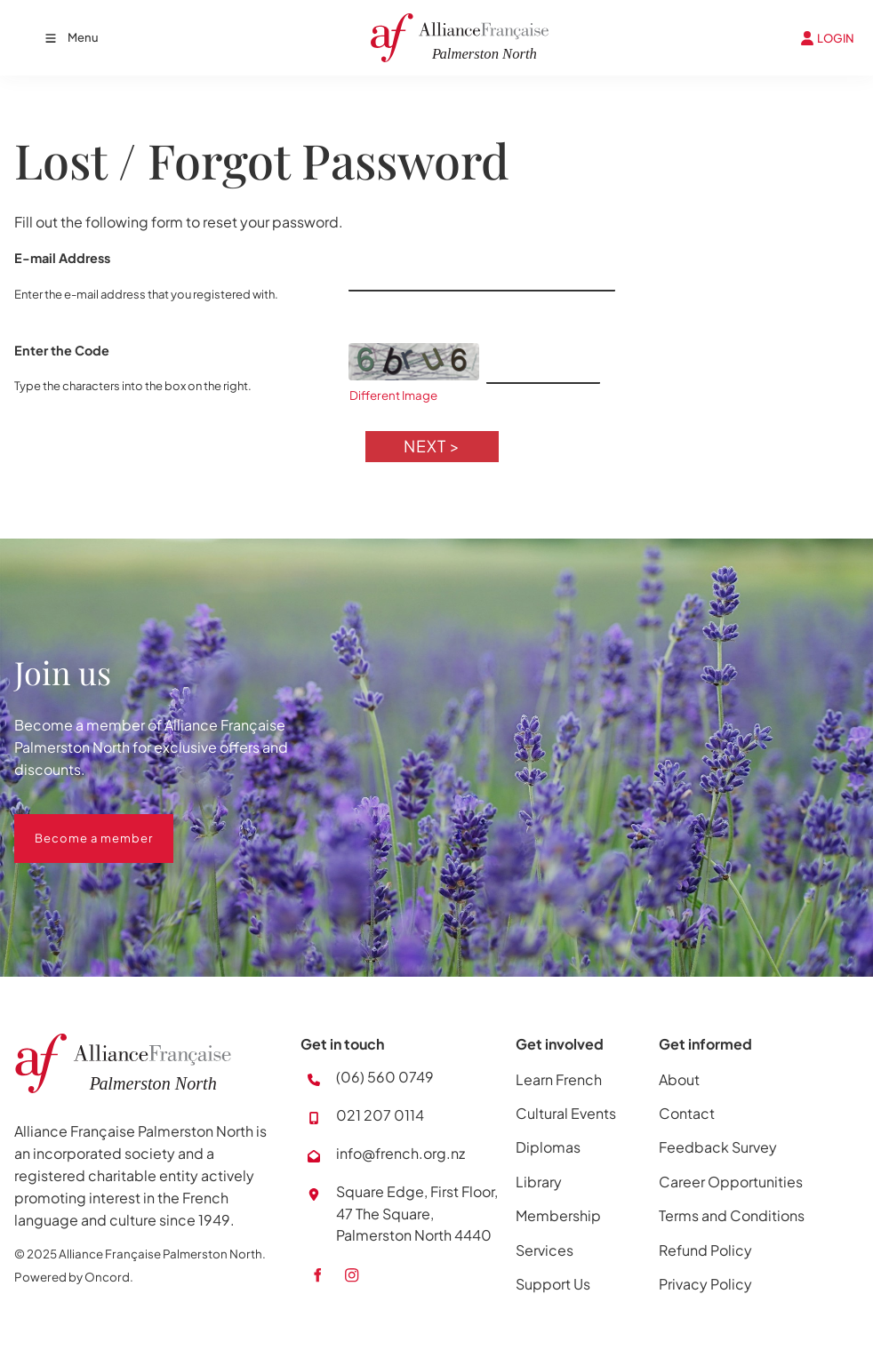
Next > (432, 445)
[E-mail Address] (481, 269)
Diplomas (548, 1147)
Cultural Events (566, 1113)
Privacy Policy (705, 1283)
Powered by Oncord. (73, 1276)
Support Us (553, 1283)
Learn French (559, 1079)
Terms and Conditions (732, 1215)
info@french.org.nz (400, 1153)
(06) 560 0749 (385, 1076)
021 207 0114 (380, 1115)
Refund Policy (705, 1250)
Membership (558, 1215)
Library (539, 1181)
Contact (687, 1113)
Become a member (73, 825)
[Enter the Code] (543, 362)
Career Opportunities (731, 1181)
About (679, 1079)
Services (544, 1250)
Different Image (393, 395)
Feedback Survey (718, 1147)
